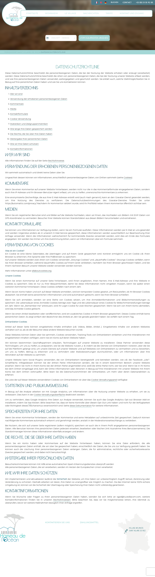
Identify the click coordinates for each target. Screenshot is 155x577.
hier (30, 403)
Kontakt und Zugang (132, 13)
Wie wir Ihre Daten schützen (24, 144)
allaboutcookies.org (41, 271)
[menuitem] (96, 2)
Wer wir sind (16, 94)
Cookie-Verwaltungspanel (104, 380)
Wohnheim (51, 13)
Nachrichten (91, 13)
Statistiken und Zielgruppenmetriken (29, 124)
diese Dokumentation (81, 406)
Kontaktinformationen (21, 149)
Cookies (128, 178)
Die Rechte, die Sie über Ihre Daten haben (31, 134)
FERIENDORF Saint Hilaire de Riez (21, 52)
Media (13, 109)
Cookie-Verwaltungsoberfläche (49, 395)
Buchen (114, 2)
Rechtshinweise (56, 161)
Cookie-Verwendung (20, 119)
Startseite (32, 13)
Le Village (70, 13)
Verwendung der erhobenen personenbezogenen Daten (38, 99)
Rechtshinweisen (62, 500)
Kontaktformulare (19, 114)
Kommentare (17, 104)
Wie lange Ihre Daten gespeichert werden (31, 129)
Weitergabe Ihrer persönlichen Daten (29, 139)
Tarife (109, 13)
